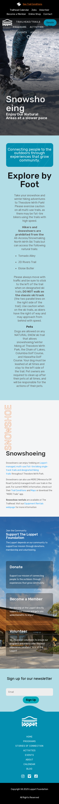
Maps (33, 490)
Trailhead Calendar (19, 10)
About (34, 32)
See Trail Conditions (32, 4)
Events (22, 32)
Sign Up (31, 700)
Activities (37, 27)
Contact (47, 14)
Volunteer (44, 10)
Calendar (29, 764)
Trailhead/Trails (28, 21)
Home (29, 737)
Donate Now (50, 23)
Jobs (34, 10)
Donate (16, 567)
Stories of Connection (29, 746)
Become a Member (16, 14)
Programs (19, 27)
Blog (29, 769)
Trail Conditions (18, 490)
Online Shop (34, 14)
